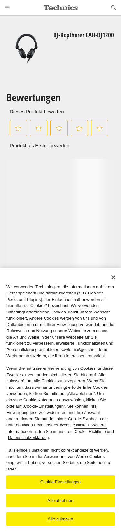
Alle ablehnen (60, 500)
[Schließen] (113, 277)
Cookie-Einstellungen (60, 482)
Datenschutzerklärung (28, 437)
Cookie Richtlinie (91, 431)
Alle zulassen (60, 519)
